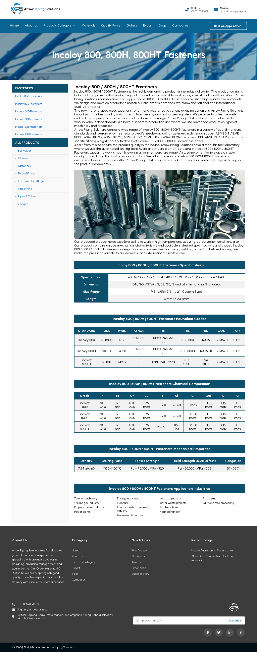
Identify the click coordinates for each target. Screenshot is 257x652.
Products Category (59, 25)
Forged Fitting (26, 173)
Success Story (140, 574)
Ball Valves (24, 150)
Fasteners (24, 166)
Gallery (131, 25)
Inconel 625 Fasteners (28, 126)
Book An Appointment (228, 26)
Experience (139, 568)
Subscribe (234, 620)
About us (31, 25)
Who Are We (139, 550)
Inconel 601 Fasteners (28, 119)
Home (14, 25)
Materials (88, 25)
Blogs (162, 25)
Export (148, 25)
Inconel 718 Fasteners (28, 134)
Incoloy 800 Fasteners (28, 96)
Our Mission (139, 556)
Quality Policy (110, 25)
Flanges (23, 204)
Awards (136, 562)
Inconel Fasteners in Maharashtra (212, 550)
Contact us (180, 25)
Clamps (23, 158)
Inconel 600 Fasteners (29, 111)
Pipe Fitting (25, 189)
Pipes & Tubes (27, 196)
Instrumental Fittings (31, 181)
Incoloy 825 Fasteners (28, 104)
